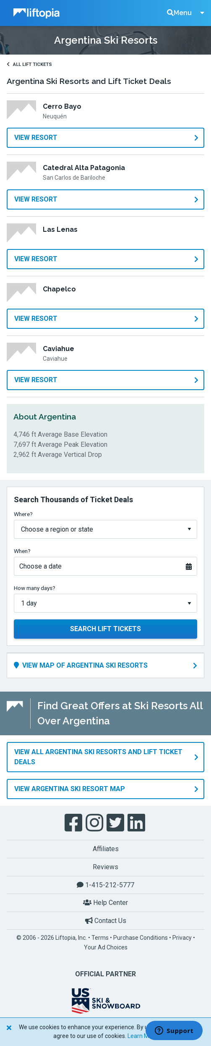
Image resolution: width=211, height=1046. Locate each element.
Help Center (105, 903)
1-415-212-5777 (105, 885)
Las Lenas (60, 229)
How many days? (34, 588)
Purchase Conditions (140, 937)
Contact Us (105, 921)
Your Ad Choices (106, 947)
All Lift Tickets (29, 64)
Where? (23, 514)
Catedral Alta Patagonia (84, 168)
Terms (100, 937)
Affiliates (106, 849)
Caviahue (58, 349)
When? (22, 551)
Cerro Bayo (62, 106)
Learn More (143, 1036)
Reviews (105, 867)
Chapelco (59, 289)
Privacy (182, 937)
